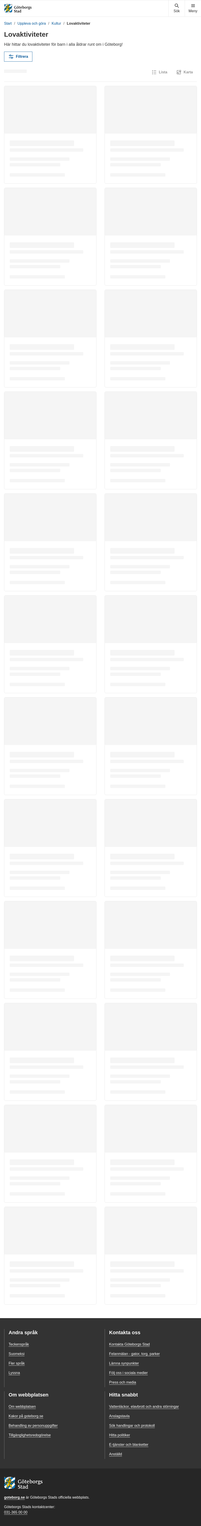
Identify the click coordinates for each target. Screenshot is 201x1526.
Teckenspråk (19, 1344)
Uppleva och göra (31, 23)
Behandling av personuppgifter (33, 1425)
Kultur (56, 23)
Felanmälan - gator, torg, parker (134, 1354)
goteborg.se (14, 1497)
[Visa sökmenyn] (177, 8)
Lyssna (14, 1373)
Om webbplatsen (22, 1406)
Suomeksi (16, 1354)
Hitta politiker (119, 1435)
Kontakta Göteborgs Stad (129, 1344)
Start (8, 23)
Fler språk (17, 1363)
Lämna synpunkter (124, 1363)
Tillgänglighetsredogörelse (30, 1435)
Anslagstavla (119, 1416)
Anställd (115, 1454)
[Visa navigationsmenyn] (193, 8)
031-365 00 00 (15, 1512)
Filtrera (18, 56)
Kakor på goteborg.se (26, 1416)
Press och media (122, 1382)
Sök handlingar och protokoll (132, 1425)
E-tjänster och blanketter (128, 1445)
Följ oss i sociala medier (128, 1373)
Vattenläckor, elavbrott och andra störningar (144, 1406)
